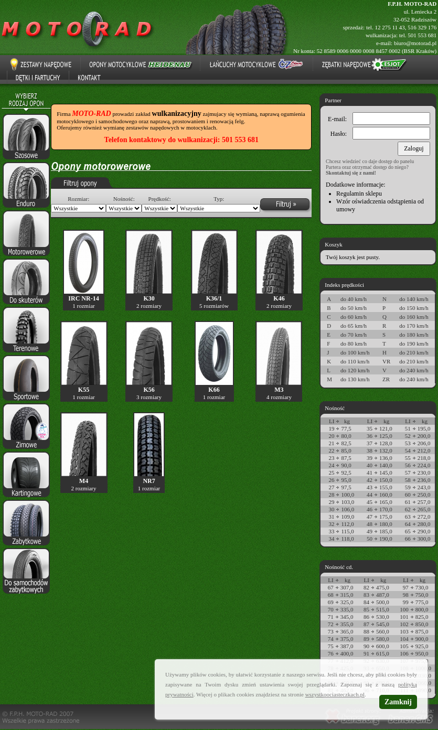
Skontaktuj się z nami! (351, 173)
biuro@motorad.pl (415, 43)
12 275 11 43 (389, 27)
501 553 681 (422, 35)
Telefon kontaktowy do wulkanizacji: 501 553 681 (181, 140)
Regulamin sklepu (359, 193)
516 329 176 (422, 27)
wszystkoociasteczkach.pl (335, 694)
